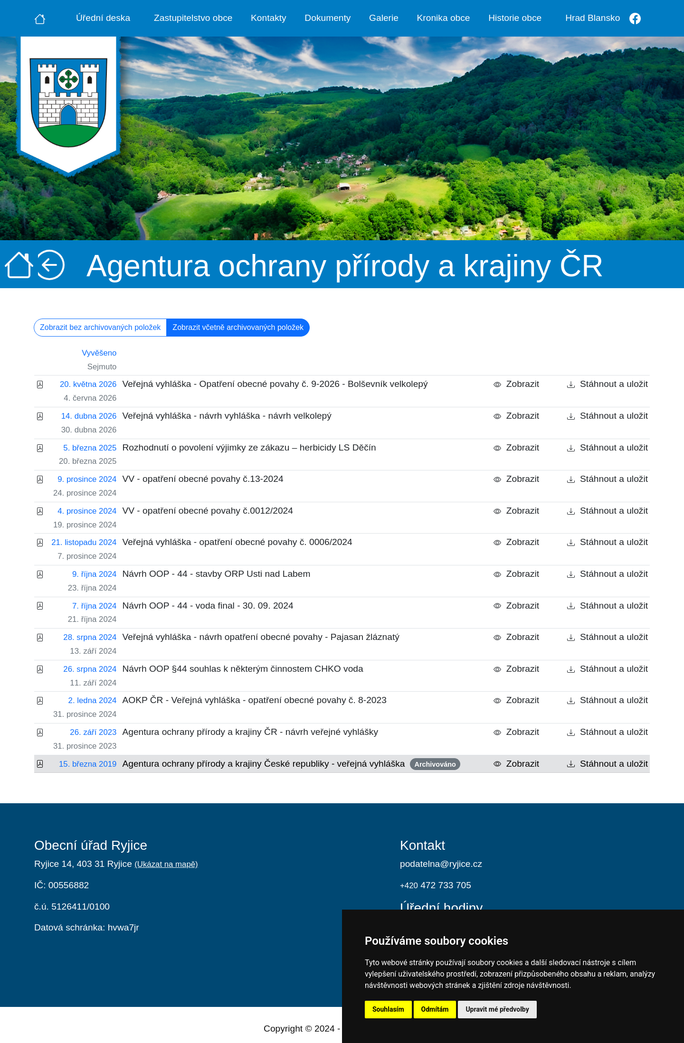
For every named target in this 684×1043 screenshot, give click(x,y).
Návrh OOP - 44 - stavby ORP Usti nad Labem (216, 574)
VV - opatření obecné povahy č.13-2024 (202, 479)
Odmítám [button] (435, 1009)
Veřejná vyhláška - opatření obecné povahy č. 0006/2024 (237, 542)
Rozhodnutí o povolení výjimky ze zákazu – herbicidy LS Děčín (249, 447)
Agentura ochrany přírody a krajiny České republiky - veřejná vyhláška (291, 764)
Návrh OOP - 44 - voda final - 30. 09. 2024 (207, 606)
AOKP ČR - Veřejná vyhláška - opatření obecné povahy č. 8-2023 (254, 700)
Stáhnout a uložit (607, 384)
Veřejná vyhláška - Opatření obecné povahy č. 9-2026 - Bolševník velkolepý (275, 384)
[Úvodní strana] (40, 18)
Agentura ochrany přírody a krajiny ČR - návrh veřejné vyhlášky (250, 732)
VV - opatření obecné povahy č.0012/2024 (207, 511)
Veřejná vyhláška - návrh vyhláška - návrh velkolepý (226, 416)
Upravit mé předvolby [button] (497, 1009)
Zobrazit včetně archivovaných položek (238, 327)
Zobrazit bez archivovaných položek (100, 327)
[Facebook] (635, 18)
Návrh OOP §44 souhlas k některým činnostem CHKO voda (242, 669)
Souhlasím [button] (388, 1009)
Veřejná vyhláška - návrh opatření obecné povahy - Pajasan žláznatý (260, 637)
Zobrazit (516, 384)
